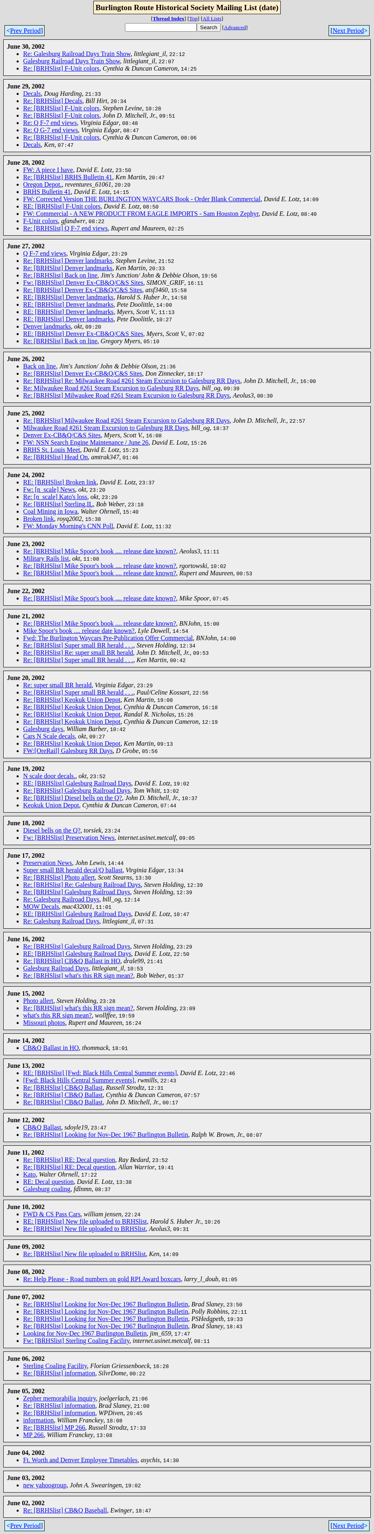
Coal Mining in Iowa (50, 511)
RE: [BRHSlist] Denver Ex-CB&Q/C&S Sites (83, 333)
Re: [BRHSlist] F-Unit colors (61, 68)
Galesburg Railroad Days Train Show (71, 61)
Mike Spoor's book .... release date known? (79, 630)
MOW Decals (41, 906)
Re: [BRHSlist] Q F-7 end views (65, 228)
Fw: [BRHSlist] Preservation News (68, 837)
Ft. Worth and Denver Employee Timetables (80, 1460)
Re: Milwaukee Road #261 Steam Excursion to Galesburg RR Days (111, 388)
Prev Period (25, 30)
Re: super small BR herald (57, 685)
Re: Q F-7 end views (50, 122)
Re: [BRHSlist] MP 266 (54, 1427)
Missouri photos (44, 1022)
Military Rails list (46, 558)
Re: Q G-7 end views (50, 130)
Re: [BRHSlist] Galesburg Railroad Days (76, 790)
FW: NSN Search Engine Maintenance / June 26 (85, 442)
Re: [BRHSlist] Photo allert (59, 877)
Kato (29, 1174)
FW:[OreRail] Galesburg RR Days (68, 750)
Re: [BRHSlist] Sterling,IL (58, 504)
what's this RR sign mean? (57, 1015)
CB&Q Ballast (42, 1127)
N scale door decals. (49, 775)
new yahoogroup (45, 1485)
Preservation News (47, 862)
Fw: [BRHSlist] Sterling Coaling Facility (76, 1340)
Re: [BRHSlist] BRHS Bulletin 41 (67, 177)
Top (193, 18)
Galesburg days (43, 728)
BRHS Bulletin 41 (47, 191)
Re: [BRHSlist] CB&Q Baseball (65, 1510)
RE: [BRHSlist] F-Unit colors (62, 206)
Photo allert (38, 1000)
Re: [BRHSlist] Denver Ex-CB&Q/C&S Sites (82, 289)
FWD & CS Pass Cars (51, 1214)
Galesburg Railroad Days (55, 968)
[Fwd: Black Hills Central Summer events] (78, 1080)
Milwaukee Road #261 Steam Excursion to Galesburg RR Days (105, 427)
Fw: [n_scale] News (49, 489)
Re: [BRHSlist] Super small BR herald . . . (78, 645)
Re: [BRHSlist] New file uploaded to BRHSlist (84, 1228)
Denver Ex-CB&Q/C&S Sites (62, 435)
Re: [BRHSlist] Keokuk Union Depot (71, 699)
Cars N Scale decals (49, 736)
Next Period (348, 30)
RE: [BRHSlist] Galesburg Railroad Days (77, 783)
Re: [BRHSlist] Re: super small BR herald (78, 652)
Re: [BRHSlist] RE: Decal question (69, 1159)
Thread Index (168, 18)
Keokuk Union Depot (51, 805)
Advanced (235, 27)
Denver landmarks (47, 326)
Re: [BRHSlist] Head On (55, 457)
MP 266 (33, 1434)
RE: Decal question (48, 1181)
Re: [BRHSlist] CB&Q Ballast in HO (71, 960)
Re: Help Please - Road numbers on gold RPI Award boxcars (102, 1279)
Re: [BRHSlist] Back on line (60, 275)
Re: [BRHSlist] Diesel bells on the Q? (72, 797)
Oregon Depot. (42, 184)
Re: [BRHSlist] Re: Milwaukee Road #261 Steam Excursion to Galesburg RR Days (131, 380)
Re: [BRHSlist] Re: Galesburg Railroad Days (82, 884)
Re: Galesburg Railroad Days (61, 899)
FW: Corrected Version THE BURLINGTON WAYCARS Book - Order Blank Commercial (141, 199)
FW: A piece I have (48, 169)
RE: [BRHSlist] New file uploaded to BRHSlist (85, 1221)
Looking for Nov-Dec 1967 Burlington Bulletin (84, 1333)
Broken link (38, 518)
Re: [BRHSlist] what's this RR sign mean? (78, 975)
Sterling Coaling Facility (55, 1365)
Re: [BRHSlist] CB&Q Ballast (63, 1087)
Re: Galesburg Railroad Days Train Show (77, 53)
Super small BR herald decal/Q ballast (73, 870)
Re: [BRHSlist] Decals (52, 100)
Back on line (39, 366)
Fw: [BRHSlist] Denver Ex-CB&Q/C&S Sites (83, 282)
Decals (32, 93)
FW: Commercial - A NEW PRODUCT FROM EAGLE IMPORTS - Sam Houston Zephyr (140, 213)
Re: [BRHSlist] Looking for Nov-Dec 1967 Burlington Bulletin (105, 1134)
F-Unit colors (40, 220)
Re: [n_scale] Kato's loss (55, 496)
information (38, 1420)
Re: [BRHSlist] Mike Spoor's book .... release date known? (99, 551)
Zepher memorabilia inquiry (59, 1398)
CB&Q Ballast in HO (51, 1047)
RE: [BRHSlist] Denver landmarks (68, 297)
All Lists (211, 18)
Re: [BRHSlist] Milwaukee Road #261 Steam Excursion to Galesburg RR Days (126, 395)
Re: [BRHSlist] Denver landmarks (67, 260)
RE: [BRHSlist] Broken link (60, 482)
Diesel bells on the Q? (51, 830)
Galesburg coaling (47, 1188)
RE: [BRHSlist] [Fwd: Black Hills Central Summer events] (100, 1072)
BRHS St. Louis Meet (51, 449)
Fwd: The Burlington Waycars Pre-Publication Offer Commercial (108, 638)
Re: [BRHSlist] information (59, 1373)
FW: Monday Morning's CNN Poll (68, 526)
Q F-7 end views (44, 253)
